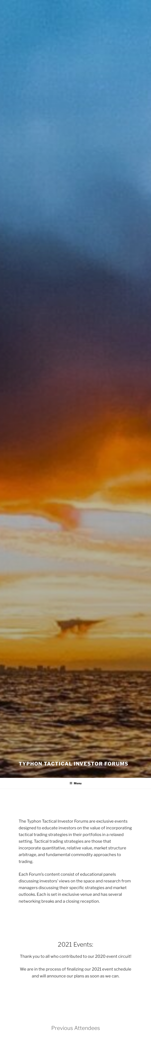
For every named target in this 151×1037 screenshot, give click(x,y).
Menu (75, 783)
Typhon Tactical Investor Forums (74, 764)
